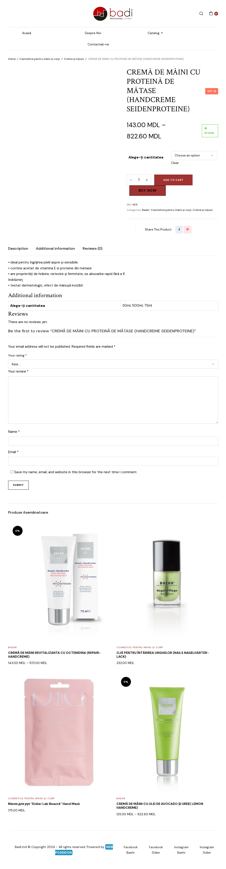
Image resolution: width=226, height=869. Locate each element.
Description (18, 248)
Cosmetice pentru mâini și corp (39, 59)
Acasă (26, 33)
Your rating (17, 355)
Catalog (153, 33)
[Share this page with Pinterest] (187, 229)
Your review (18, 371)
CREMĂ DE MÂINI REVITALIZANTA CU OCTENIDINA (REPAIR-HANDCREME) (54, 655)
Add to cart (173, 180)
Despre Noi (93, 33)
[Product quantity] (139, 180)
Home (12, 59)
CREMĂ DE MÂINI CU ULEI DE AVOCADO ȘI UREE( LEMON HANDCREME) (159, 806)
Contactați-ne (98, 44)
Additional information (55, 248)
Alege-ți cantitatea (145, 157)
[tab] (18, 248)
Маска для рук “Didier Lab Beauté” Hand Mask (44, 804)
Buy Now (147, 190)
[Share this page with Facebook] (179, 229)
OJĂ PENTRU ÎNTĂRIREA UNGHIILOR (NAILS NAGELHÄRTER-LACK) (162, 655)
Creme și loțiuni (74, 59)
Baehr (146, 210)
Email (13, 452)
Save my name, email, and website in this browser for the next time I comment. (75, 472)
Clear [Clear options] (175, 163)
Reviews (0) (92, 248)
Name (14, 431)
